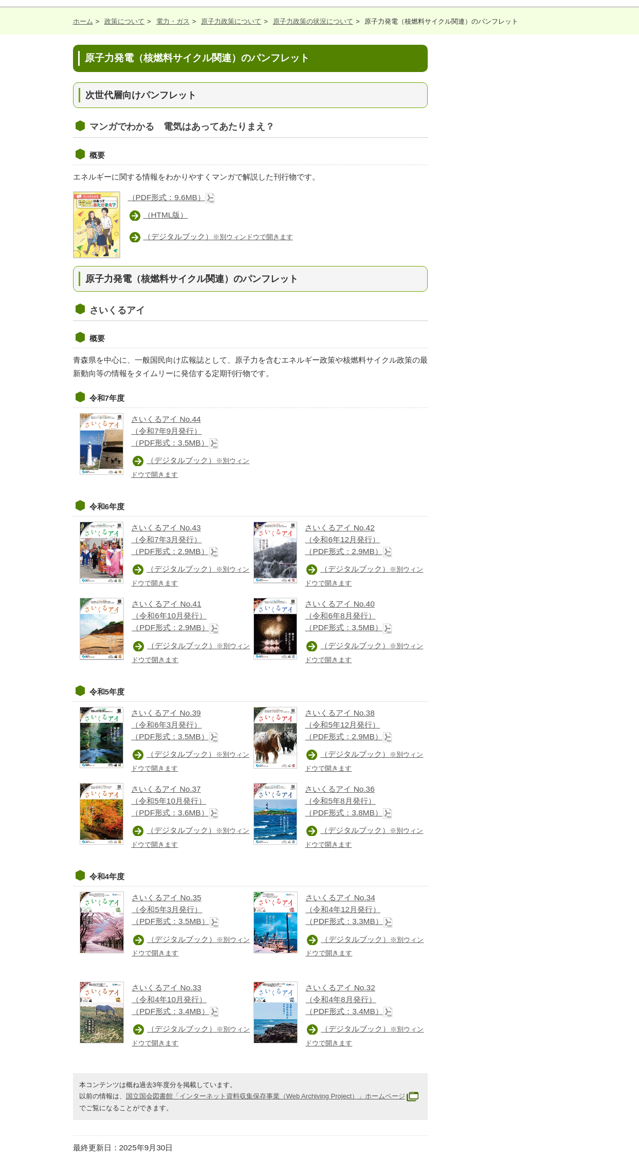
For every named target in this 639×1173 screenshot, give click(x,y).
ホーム (83, 21)
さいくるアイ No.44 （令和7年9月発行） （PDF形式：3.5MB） (174, 431)
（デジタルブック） (218, 236)
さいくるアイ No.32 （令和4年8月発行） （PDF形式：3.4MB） (349, 999)
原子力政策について (231, 21)
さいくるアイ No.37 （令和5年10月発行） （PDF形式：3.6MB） (174, 801)
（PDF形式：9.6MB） (171, 197)
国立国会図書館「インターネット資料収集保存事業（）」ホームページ (274, 1096)
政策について (124, 21)
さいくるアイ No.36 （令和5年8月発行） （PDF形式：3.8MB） (348, 801)
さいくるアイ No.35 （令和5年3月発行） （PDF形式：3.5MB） (175, 909)
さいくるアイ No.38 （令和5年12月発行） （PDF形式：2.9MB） (348, 724)
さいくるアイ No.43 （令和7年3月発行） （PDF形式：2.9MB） (174, 539)
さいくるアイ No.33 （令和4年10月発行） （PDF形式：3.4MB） (175, 999)
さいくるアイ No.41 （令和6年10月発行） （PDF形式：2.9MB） (175, 615)
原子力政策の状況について (313, 21)
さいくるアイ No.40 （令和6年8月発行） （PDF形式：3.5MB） (348, 615)
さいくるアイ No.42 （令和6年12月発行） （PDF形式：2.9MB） (348, 539)
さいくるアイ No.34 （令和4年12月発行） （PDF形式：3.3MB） (349, 909)
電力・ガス (173, 21)
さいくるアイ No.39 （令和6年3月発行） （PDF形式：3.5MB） (174, 724)
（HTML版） (165, 214)
